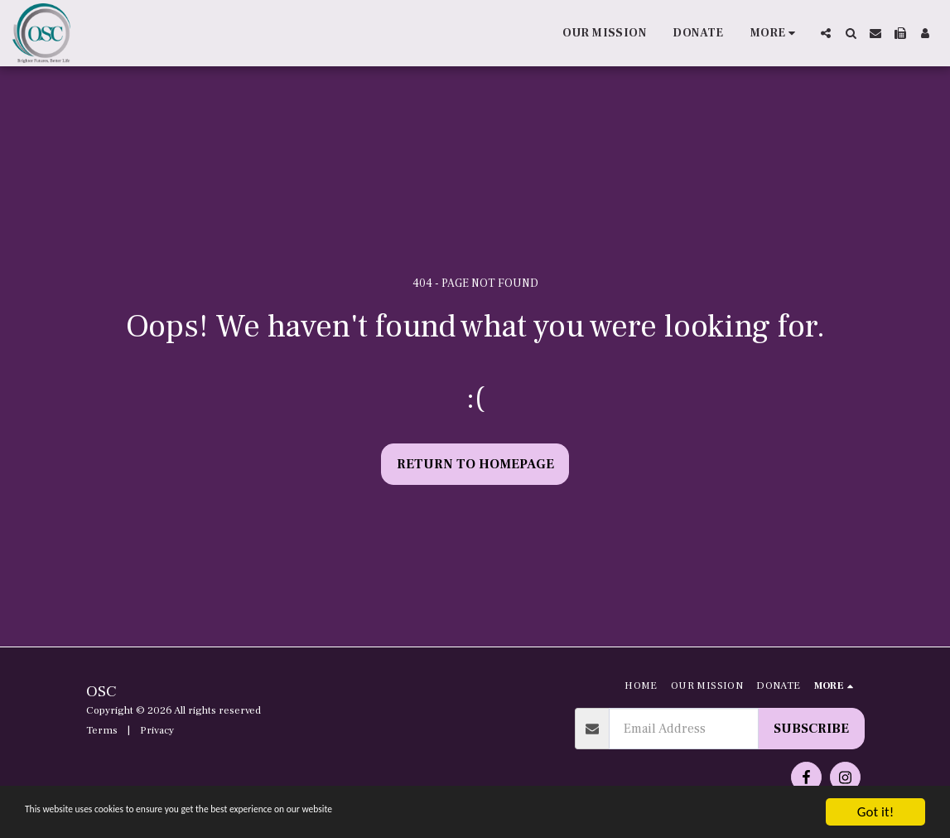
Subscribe (811, 728)
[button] (825, 33)
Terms (102, 730)
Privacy (157, 730)
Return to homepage (475, 464)
